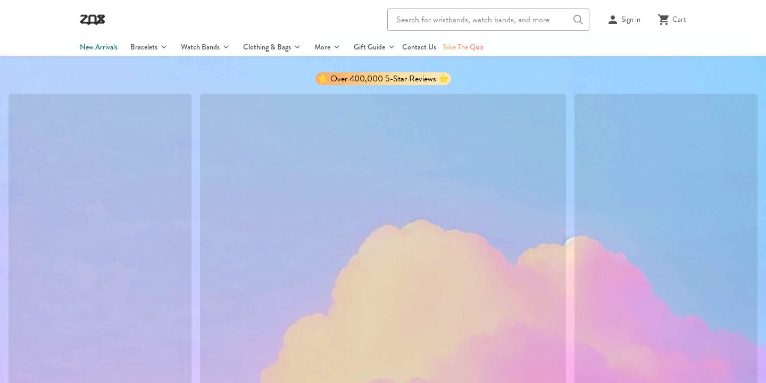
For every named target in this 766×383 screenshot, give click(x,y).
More (327, 46)
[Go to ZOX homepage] (92, 19)
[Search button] (578, 20)
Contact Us (419, 46)
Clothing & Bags (272, 46)
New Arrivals (99, 46)
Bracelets (148, 46)
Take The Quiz (463, 46)
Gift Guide (374, 46)
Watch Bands (205, 46)
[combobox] (488, 20)
